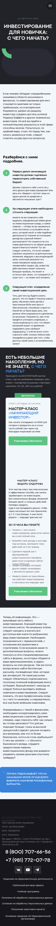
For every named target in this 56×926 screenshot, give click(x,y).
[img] (18, 809)
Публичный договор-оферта (28, 885)
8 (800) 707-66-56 (28, 851)
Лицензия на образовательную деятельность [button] (28, 878)
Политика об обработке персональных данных (27, 897)
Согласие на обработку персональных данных (27, 903)
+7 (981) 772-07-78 (28, 860)
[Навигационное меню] (50, 6)
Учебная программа (28, 891)
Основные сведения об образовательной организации (27, 917)
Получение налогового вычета (28, 909)
